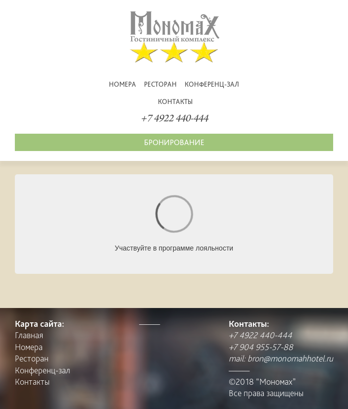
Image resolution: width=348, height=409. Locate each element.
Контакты (175, 101)
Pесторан (160, 84)
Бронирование (174, 142)
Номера (122, 84)
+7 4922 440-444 (174, 119)
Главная (29, 335)
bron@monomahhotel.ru (290, 358)
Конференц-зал (212, 84)
